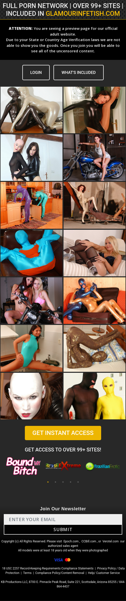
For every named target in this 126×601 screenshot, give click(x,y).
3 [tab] (63, 482)
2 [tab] (55, 482)
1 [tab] (47, 482)
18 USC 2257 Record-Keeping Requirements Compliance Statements (47, 568)
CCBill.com (88, 541)
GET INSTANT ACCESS (63, 432)
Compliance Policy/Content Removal (59, 573)
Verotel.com (110, 541)
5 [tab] (78, 482)
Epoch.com (71, 541)
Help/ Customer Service (104, 573)
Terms (27, 573)
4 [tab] (70, 482)
